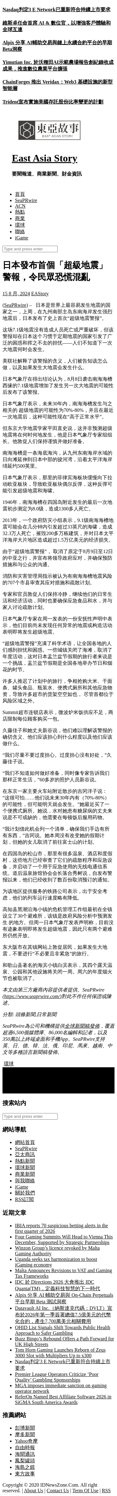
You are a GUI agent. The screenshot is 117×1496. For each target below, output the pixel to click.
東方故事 (25, 1473)
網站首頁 (25, 1142)
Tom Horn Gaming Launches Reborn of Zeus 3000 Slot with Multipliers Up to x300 (60, 1352)
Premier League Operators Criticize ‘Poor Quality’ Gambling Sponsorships (56, 1377)
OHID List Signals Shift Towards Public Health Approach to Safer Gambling (62, 1330)
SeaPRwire (26, 200)
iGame (21, 237)
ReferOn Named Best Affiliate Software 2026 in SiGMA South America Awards (63, 1399)
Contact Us (58, 1490)
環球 (20, 225)
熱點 (20, 212)
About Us (33, 1490)
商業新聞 (25, 1174)
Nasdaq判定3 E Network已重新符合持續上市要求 (56, 9)
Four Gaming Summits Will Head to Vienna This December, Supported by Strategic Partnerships (64, 1239)
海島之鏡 (25, 1467)
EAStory (40, 293)
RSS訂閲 (24, 1199)
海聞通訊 (25, 1454)
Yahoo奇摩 (26, 1441)
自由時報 (25, 1447)
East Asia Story (44, 158)
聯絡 (20, 231)
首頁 (20, 194)
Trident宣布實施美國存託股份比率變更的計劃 (52, 101)
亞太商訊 (25, 1154)
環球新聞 (25, 1167)
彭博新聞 (25, 1428)
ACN (20, 206)
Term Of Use (85, 1490)
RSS (106, 1490)
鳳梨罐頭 (25, 1460)
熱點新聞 (25, 1161)
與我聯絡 (25, 1180)
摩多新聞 (25, 1434)
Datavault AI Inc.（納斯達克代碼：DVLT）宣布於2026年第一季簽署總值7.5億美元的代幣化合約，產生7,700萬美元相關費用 (63, 1314)
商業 (20, 218)
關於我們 (25, 1192)
